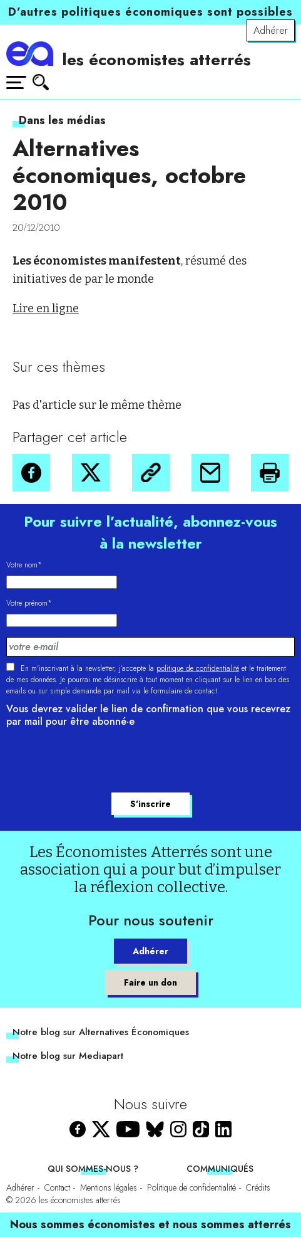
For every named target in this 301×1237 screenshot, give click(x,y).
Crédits (258, 1187)
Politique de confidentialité (191, 1187)
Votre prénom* (29, 603)
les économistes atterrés (156, 59)
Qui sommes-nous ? (93, 1168)
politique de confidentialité (197, 668)
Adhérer (270, 30)
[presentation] (101, 761)
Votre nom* (24, 565)
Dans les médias (62, 120)
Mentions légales (108, 1187)
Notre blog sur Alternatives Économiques (101, 1032)
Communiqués (219, 1168)
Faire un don (150, 982)
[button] (31, 473)
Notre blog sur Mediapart (68, 1056)
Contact (57, 1187)
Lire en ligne (46, 308)
